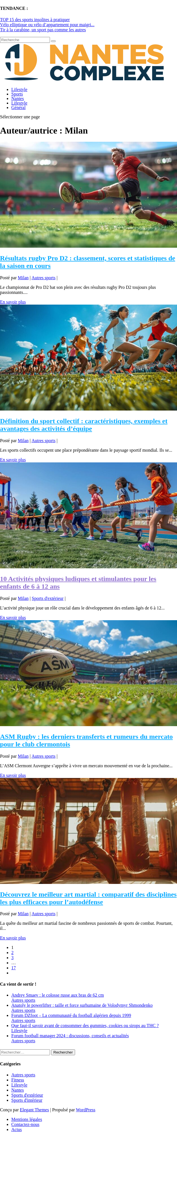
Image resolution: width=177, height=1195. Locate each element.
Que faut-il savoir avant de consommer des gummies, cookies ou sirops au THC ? (85, 1025)
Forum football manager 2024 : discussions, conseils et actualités (70, 1035)
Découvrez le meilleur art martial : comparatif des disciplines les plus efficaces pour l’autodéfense (88, 898)
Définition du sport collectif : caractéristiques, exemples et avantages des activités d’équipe (83, 424)
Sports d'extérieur (48, 598)
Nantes (17, 98)
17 (13, 967)
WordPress (85, 1109)
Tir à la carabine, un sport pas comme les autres (43, 29)
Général (18, 107)
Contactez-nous (25, 1124)
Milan (23, 277)
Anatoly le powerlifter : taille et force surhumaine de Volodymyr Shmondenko (82, 1005)
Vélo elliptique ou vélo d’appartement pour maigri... (47, 24)
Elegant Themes (34, 1109)
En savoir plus (13, 302)
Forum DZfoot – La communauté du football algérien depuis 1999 (71, 1015)
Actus (16, 1129)
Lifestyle (19, 89)
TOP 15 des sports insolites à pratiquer (35, 19)
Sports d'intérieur (26, 1100)
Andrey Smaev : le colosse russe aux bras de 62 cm (57, 995)
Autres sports (44, 277)
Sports (17, 94)
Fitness (17, 1080)
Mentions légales (26, 1119)
